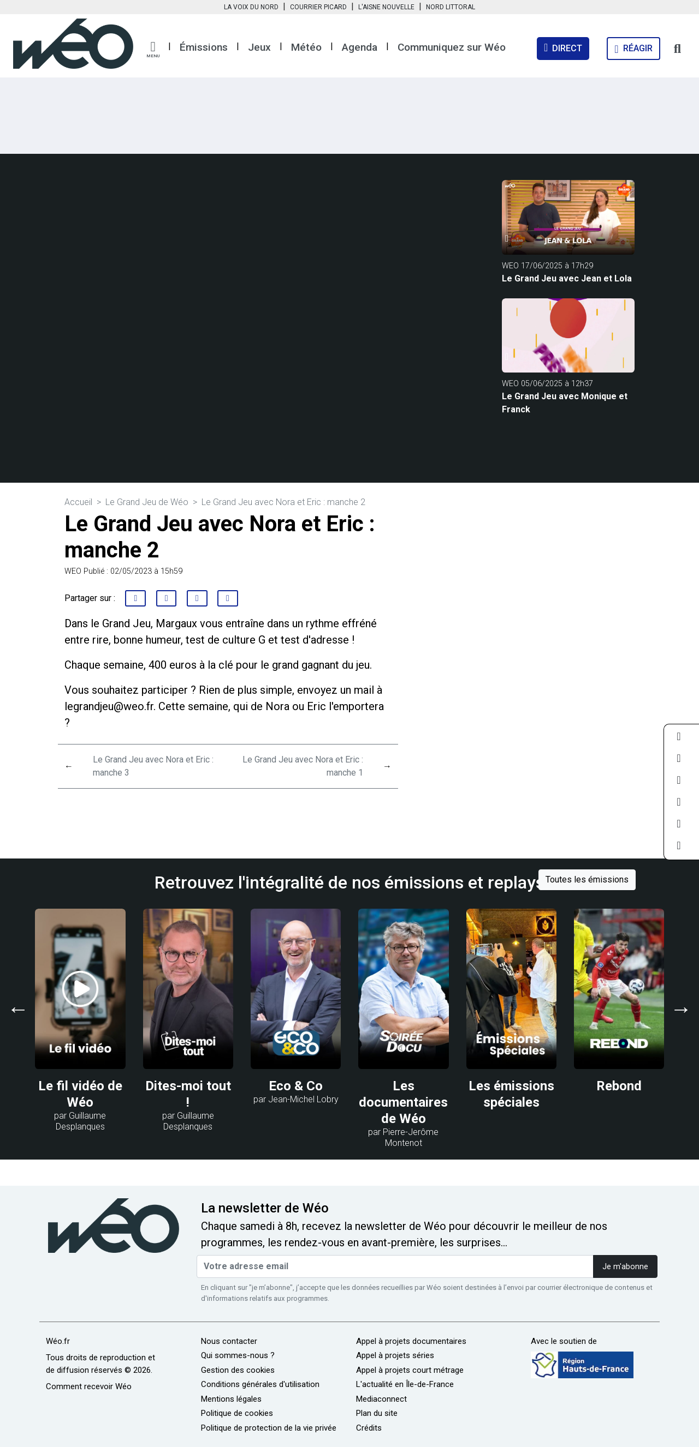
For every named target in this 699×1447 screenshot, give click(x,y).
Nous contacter (229, 1341)
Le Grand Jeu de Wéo (146, 502)
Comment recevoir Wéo (89, 1386)
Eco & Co (296, 1086)
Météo (306, 47)
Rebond (619, 1086)
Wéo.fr (58, 1341)
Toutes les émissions (587, 879)
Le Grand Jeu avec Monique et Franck (564, 403)
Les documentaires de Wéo (403, 1102)
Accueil (78, 502)
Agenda (359, 47)
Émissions (204, 47)
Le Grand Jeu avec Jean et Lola (567, 278)
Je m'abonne (625, 1266)
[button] (152, 49)
